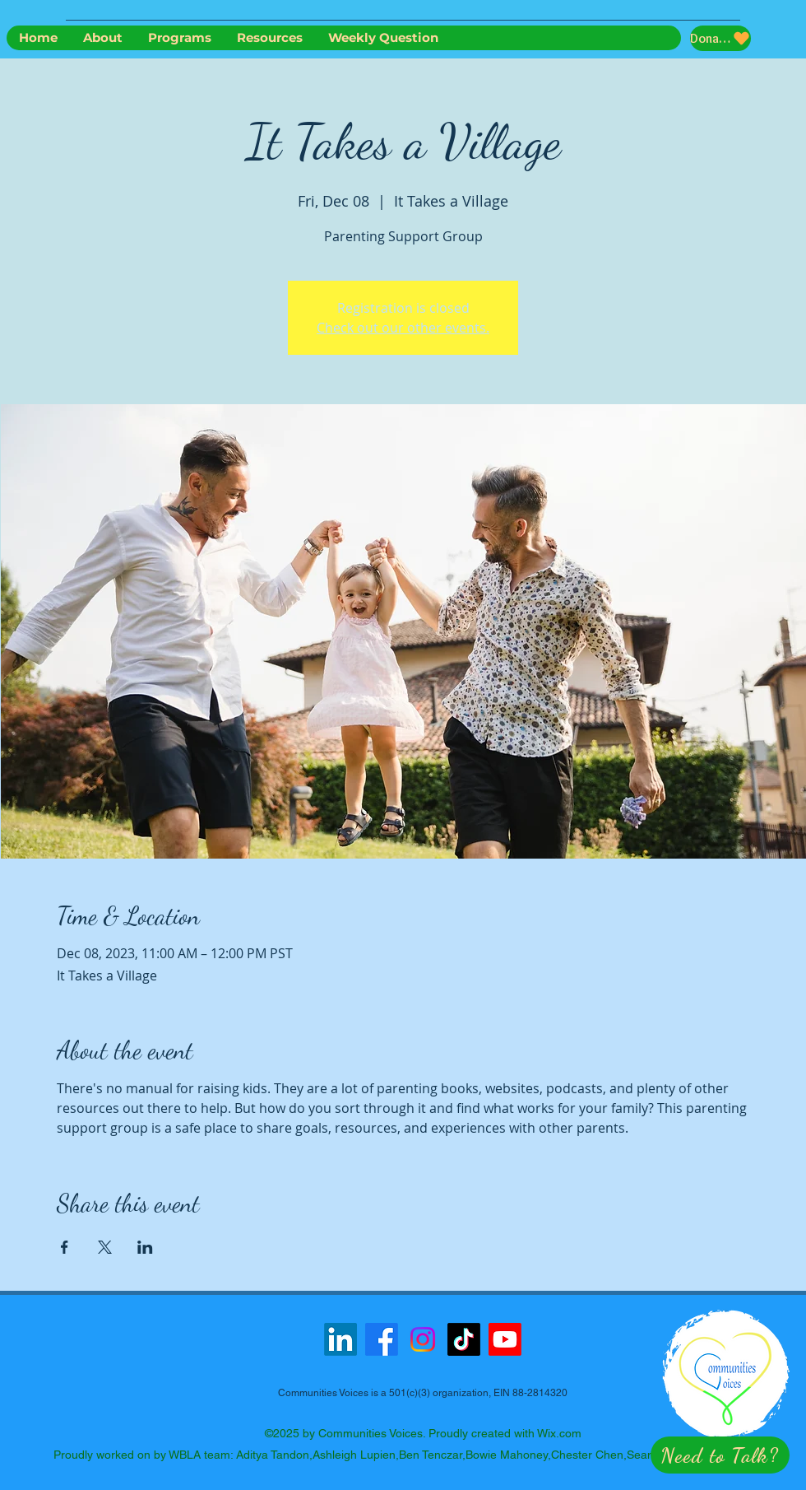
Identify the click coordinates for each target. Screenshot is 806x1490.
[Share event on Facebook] (64, 1247)
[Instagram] (422, 1339)
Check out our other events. (403, 328)
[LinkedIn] (340, 1339)
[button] (720, 1455)
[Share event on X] (105, 1247)
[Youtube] (505, 1339)
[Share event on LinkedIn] (145, 1247)
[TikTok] (463, 1339)
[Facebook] (381, 1339)
